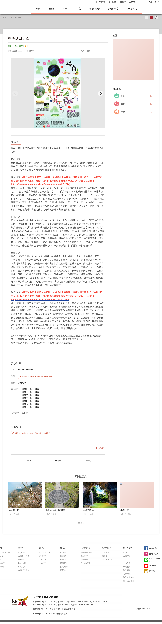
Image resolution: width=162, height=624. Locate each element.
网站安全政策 (69, 609)
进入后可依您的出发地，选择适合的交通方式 (32, 433)
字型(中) (151, 17)
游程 (51, 8)
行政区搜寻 (43, 559)
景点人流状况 (44, 552)
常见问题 (127, 570)
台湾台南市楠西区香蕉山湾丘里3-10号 (37, 377)
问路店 (126, 559)
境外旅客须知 (128, 581)
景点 (64, 8)
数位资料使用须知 (53, 609)
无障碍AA (145, 613)
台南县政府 (112, 2)
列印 (99, 51)
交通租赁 (127, 563)
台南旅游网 (14, 9)
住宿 (78, 8)
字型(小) (146, 17)
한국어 (157, 2)
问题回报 (105, 51)
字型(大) (156, 17)
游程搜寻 (22, 559)
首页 (4, 17)
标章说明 (64, 570)
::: (96, 2)
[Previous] (15, 93)
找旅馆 (63, 556)
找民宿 (63, 559)
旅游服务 (132, 8)
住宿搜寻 (64, 552)
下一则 (88, 460)
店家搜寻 (85, 556)
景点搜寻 (17, 17)
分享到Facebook (76, 51)
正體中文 (132, 2)
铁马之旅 (22, 567)
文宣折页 (106, 552)
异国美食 (85, 559)
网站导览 (102, 2)
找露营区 (64, 563)
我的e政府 (137, 613)
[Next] (100, 93)
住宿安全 (64, 567)
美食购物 (94, 8)
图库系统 (106, 559)
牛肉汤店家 (85, 563)
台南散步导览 (23, 556)
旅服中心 (127, 552)
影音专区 (106, 556)
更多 (80, 523)
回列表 (58, 460)
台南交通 (127, 556)
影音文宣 (113, 8)
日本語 (149, 2)
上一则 (28, 460)
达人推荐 (22, 563)
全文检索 (122, 2)
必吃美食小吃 (86, 552)
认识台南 (22, 552)
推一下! (82, 51)
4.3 (28, 46)
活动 (37, 8)
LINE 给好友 (88, 51)
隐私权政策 (38, 609)
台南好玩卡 (22, 570)
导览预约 (127, 567)
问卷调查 (127, 574)
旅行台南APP (128, 577)
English (141, 2)
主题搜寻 (43, 563)
